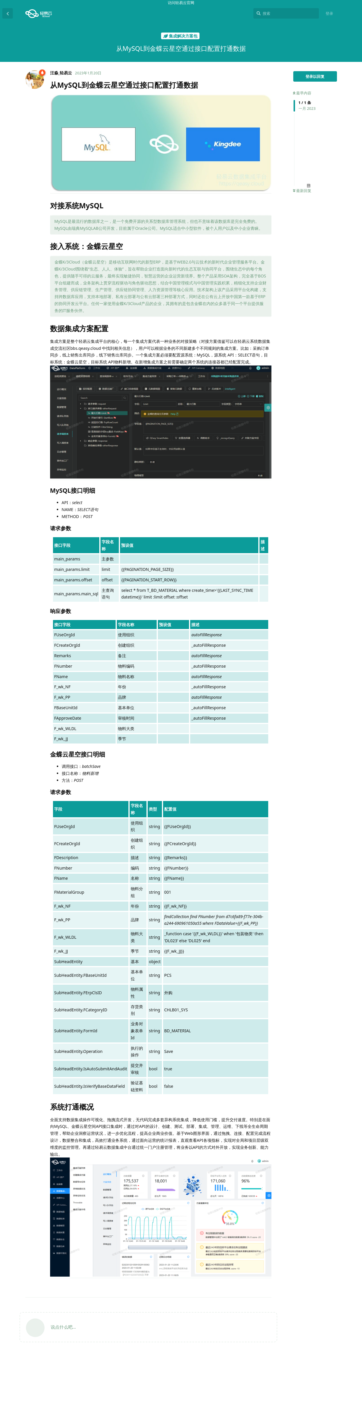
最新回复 (302, 190)
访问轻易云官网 (181, 2)
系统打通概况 (310, 1371)
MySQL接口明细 (316, 1338)
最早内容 (302, 93)
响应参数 (311, 1351)
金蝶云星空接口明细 (319, 1357)
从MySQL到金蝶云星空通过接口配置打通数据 (318, 1308)
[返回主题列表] (7, 13)
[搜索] (286, 13)
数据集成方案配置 (314, 1331)
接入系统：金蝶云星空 (318, 1324)
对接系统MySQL (312, 1318)
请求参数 (311, 1344)
